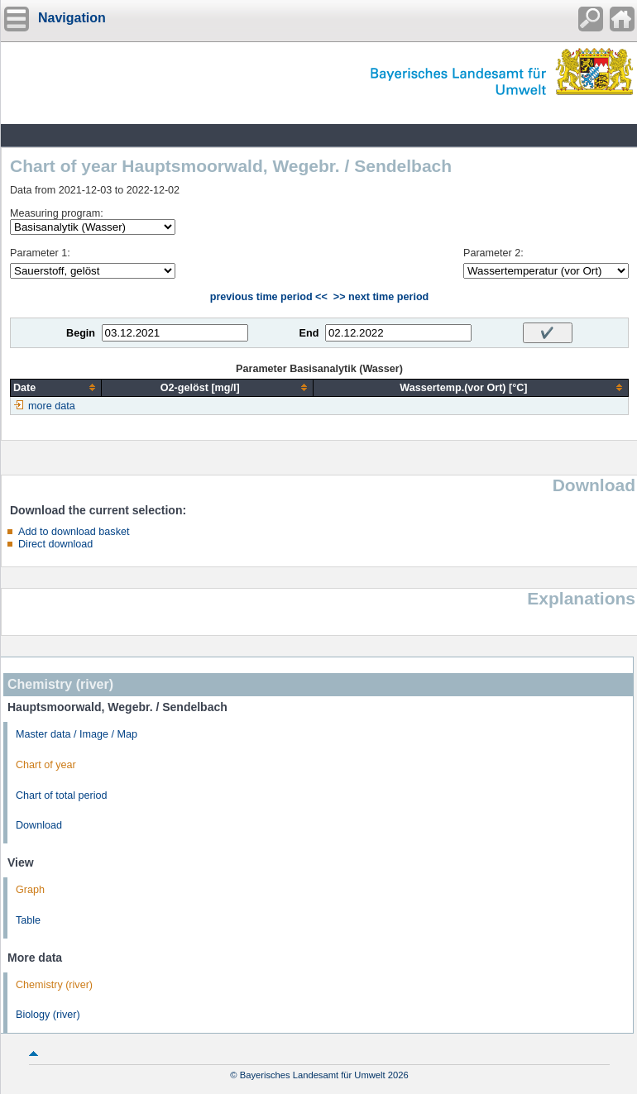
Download (39, 825)
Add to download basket (73, 531)
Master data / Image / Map (76, 734)
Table (28, 920)
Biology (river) (48, 1014)
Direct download (55, 544)
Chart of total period (62, 795)
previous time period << (269, 297)
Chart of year (46, 765)
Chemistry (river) (54, 985)
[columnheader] (56, 387)
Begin (80, 333)
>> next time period (381, 297)
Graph (30, 890)
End (309, 333)
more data (51, 406)
